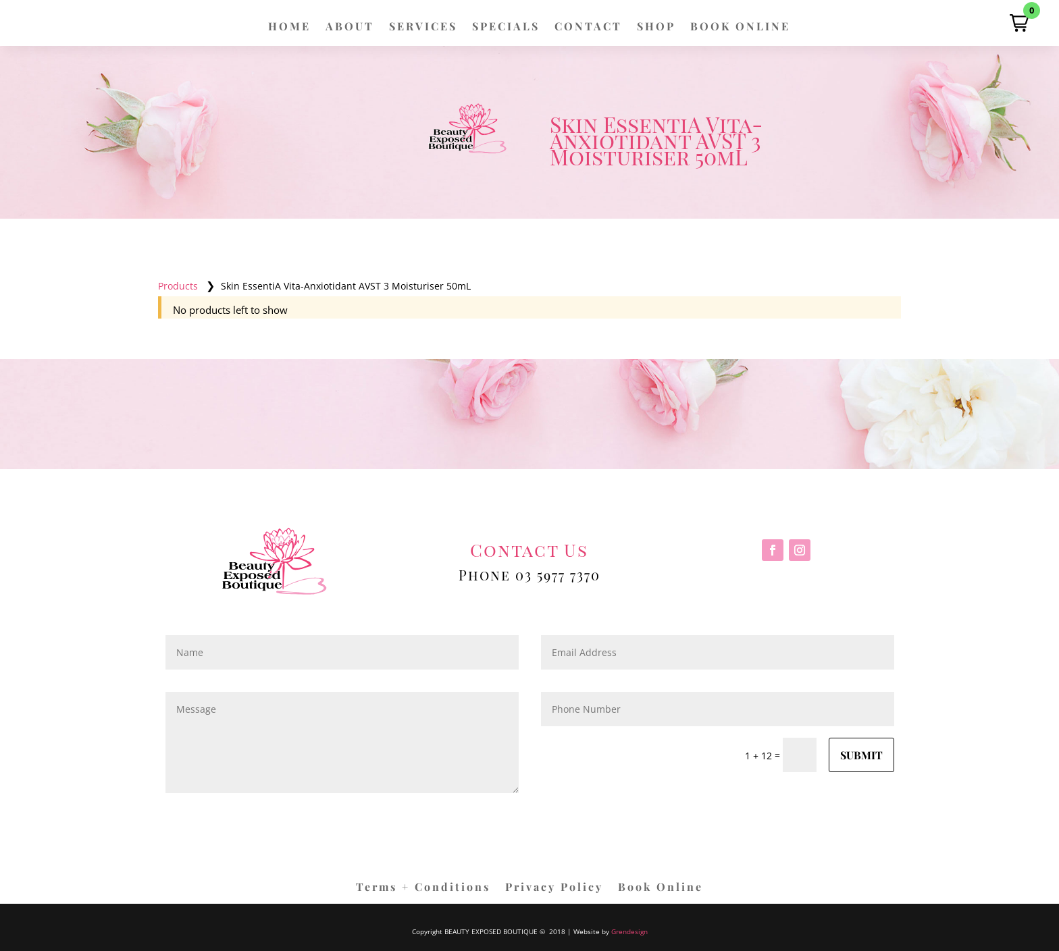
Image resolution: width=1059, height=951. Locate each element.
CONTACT (588, 27)
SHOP (656, 27)
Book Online (660, 888)
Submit (861, 755)
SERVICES (423, 27)
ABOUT (350, 27)
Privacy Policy (554, 888)
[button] (1019, 23)
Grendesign (629, 931)
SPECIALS (506, 27)
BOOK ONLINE (740, 27)
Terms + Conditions (423, 888)
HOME (289, 27)
